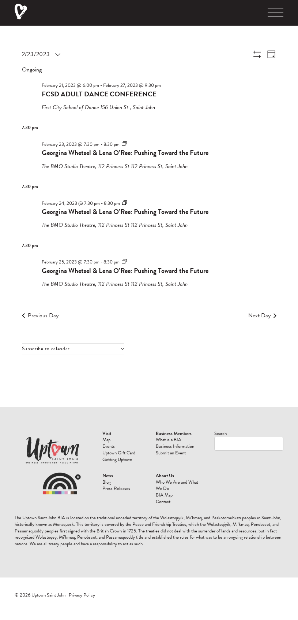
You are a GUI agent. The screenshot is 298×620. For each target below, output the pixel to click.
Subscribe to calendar (46, 348)
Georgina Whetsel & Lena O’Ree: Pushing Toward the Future (125, 152)
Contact (163, 501)
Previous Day (40, 315)
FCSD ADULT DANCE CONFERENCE (99, 94)
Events (108, 446)
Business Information (175, 446)
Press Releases (116, 488)
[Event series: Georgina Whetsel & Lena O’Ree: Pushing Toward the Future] (124, 144)
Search (220, 433)
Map (106, 439)
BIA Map (164, 495)
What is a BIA (168, 439)
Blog (106, 482)
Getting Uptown (117, 459)
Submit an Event (171, 453)
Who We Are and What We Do (177, 485)
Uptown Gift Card (118, 453)
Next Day (262, 315)
